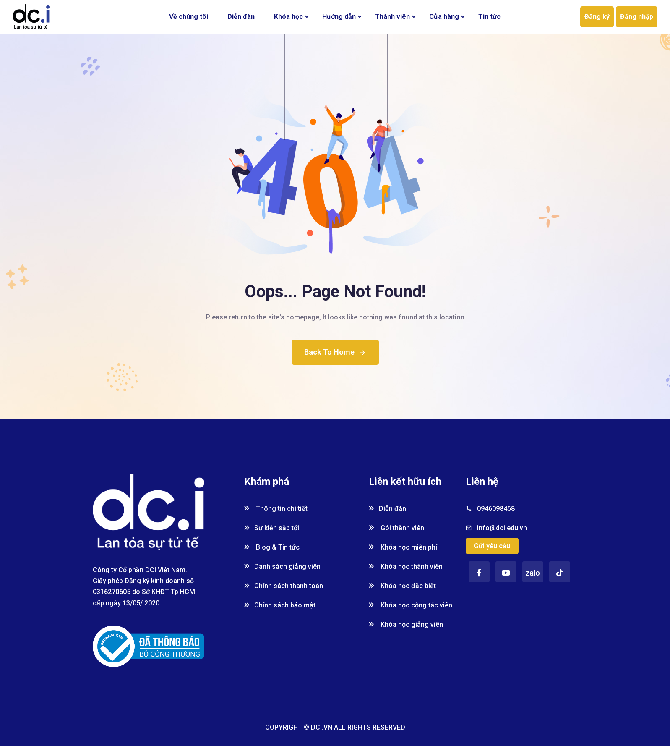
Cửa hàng (444, 17)
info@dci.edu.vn (502, 528)
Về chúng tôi (188, 17)
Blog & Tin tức (272, 547)
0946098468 (496, 509)
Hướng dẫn (339, 17)
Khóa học (288, 17)
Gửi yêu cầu (492, 546)
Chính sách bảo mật (279, 605)
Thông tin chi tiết (276, 509)
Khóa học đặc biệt (402, 586)
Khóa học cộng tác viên (410, 605)
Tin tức (489, 17)
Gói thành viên (396, 528)
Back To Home (335, 352)
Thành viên (392, 17)
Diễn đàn (241, 17)
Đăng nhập (636, 17)
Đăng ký (597, 17)
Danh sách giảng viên (282, 567)
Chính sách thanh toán (283, 586)
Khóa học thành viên (406, 567)
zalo (532, 572)
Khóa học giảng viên (406, 624)
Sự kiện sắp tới (271, 528)
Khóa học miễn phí (403, 547)
